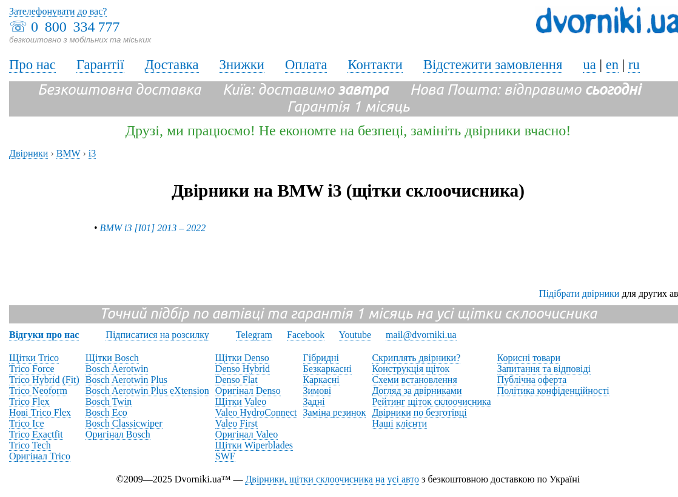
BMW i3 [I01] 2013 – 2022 (153, 228)
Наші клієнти (399, 423)
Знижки (242, 64)
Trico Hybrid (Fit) (44, 379)
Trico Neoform (38, 390)
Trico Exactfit (36, 434)
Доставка (172, 64)
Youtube (355, 335)
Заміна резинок (334, 412)
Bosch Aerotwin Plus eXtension (147, 390)
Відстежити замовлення (493, 64)
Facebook (305, 335)
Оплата (306, 64)
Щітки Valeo (240, 401)
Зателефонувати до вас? (58, 11)
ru (634, 64)
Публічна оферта (532, 379)
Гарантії (100, 64)
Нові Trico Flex (40, 412)
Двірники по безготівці (419, 412)
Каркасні (321, 379)
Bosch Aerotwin (117, 368)
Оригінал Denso (248, 390)
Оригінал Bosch (118, 434)
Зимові (317, 390)
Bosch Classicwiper (124, 423)
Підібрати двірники (579, 293)
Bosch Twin (109, 401)
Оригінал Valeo (246, 434)
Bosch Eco (106, 412)
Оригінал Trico (39, 456)
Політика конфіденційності (553, 390)
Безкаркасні (327, 368)
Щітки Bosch (112, 358)
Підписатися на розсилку (157, 335)
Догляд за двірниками (417, 390)
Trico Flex (29, 401)
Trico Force (32, 368)
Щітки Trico (34, 358)
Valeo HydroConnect (256, 412)
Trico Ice (26, 423)
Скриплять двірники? (416, 358)
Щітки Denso (242, 358)
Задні (314, 401)
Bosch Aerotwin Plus (126, 379)
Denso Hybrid (242, 368)
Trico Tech (30, 445)
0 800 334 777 (75, 27)
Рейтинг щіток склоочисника (431, 401)
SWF (225, 456)
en (612, 64)
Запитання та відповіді (544, 368)
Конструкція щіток (410, 368)
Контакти (374, 64)
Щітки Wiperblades (254, 445)
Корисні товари (528, 358)
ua (589, 64)
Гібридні (321, 358)
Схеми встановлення (414, 379)
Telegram (254, 335)
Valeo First (236, 423)
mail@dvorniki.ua (421, 335)
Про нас (32, 64)
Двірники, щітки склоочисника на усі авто (332, 479)
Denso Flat (236, 379)
